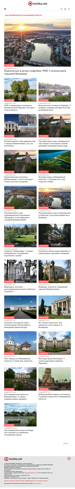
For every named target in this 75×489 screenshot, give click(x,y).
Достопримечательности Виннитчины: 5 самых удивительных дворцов (16, 396)
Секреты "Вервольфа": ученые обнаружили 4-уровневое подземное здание (18, 253)
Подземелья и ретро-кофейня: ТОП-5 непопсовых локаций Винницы (35, 72)
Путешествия (9, 65)
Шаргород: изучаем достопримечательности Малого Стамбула (20, 289)
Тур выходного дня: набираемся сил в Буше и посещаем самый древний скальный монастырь (54, 143)
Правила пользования (9, 480)
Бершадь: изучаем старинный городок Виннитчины (53, 288)
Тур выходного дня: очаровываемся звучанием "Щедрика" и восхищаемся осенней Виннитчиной (17, 216)
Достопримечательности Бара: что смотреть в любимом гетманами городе (19, 432)
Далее (65, 443)
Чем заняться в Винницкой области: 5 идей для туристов (18, 359)
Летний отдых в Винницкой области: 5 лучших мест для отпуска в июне (52, 179)
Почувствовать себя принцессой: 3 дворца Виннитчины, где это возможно (20, 143)
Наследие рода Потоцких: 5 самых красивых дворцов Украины (52, 360)
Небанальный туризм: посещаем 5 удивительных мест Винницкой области (54, 396)
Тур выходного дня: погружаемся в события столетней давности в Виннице (55, 215)
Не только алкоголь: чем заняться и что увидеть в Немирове (50, 324)
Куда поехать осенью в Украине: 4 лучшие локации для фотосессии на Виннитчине (55, 107)
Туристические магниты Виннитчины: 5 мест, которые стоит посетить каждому (18, 179)
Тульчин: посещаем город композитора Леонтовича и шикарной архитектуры (17, 324)
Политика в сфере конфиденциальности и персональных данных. (32, 480)
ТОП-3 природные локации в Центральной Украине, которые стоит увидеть (19, 107)
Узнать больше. (37, 483)
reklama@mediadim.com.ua (31, 472)
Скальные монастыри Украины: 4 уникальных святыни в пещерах (55, 252)
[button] (65, 8)
